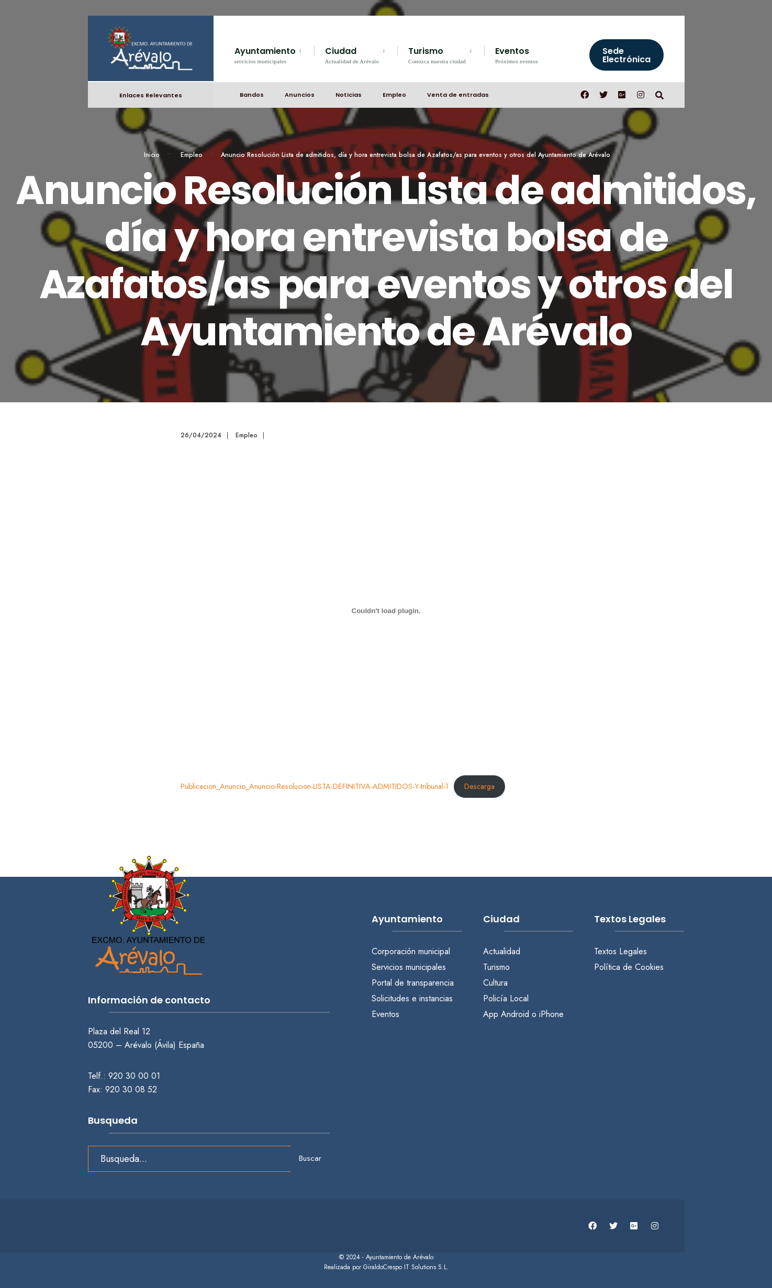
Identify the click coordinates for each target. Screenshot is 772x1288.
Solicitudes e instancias (412, 998)
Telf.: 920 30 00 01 (124, 1076)
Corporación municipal (411, 951)
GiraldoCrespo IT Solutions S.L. (406, 1267)
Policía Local (506, 998)
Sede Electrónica (626, 55)
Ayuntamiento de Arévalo (399, 1257)
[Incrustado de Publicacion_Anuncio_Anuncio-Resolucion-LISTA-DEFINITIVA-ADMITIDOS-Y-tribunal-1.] (386, 610)
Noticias (348, 95)
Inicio (152, 155)
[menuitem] (274, 53)
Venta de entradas (458, 95)
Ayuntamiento (265, 54)
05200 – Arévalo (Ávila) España (146, 1045)
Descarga (479, 786)
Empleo (394, 95)
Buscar (310, 1158)
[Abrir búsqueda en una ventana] (659, 94)
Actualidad (501, 951)
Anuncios (300, 95)
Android (515, 1014)
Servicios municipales (409, 967)
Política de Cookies (629, 967)
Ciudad (352, 54)
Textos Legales (620, 951)
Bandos (252, 95)
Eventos (516, 54)
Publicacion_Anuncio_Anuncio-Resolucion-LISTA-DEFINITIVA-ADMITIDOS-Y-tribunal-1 (315, 786)
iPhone (551, 1014)
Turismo (437, 54)
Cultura (495, 983)
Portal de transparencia (413, 983)
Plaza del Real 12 (120, 1031)
